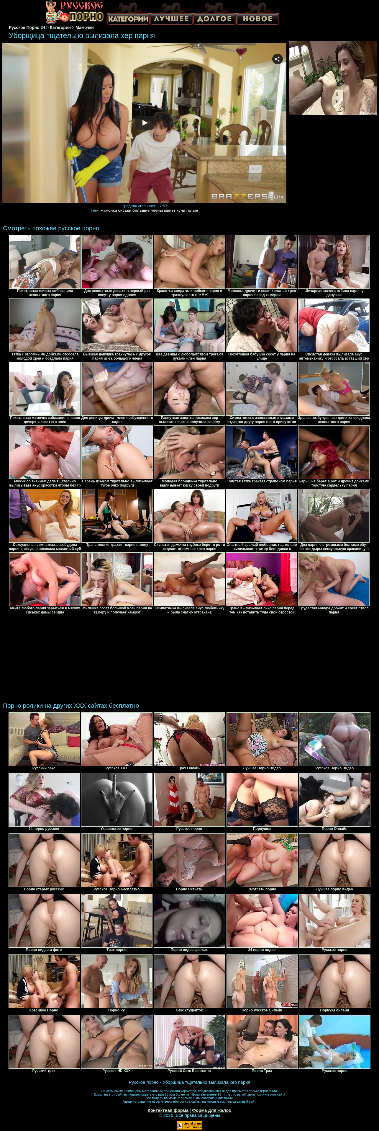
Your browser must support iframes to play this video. (144, 123)
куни (181, 210)
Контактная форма (167, 1110)
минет (169, 210)
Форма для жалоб (211, 1110)
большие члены (147, 210)
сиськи (124, 210)
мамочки (109, 210)
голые (192, 210)
